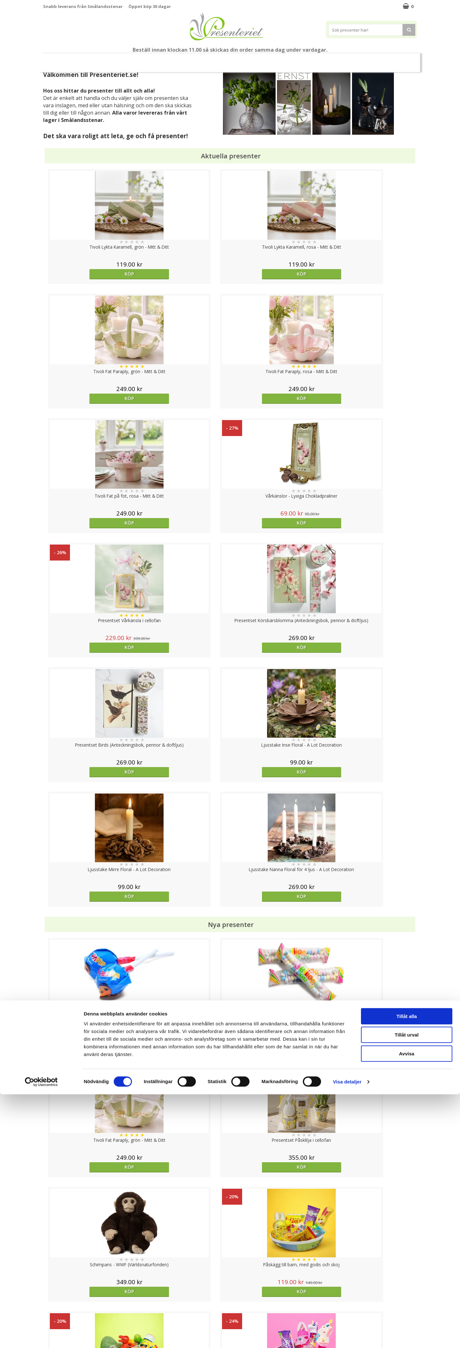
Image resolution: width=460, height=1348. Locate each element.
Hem (272, 60)
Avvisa (406, 1307)
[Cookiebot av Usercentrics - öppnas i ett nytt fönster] (41, 1335)
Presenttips (240, 60)
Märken (374, 60)
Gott (346, 60)
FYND (398, 60)
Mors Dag (91, 60)
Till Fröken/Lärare (130, 60)
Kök (296, 60)
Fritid (320, 60)
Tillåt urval (407, 1289)
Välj (183, 1064)
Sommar (167, 60)
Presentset (201, 60)
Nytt (61, 60)
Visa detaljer (347, 1335)
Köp (90, 274)
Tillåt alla (406, 1270)
